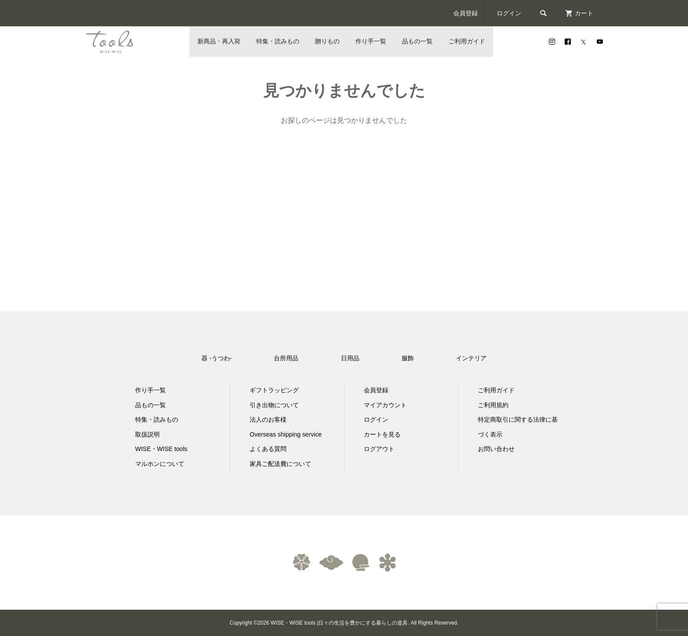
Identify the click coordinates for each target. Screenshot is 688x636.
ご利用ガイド (466, 41)
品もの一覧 (417, 41)
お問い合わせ (496, 448)
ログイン (509, 13)
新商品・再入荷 (218, 41)
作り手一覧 (370, 41)
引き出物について (274, 405)
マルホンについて (159, 463)
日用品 (350, 358)
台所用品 (286, 358)
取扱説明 (147, 434)
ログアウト (379, 448)
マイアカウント (385, 405)
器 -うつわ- (216, 358)
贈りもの (327, 41)
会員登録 (465, 13)
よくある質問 (268, 448)
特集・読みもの (277, 41)
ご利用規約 (493, 405)
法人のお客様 (268, 419)
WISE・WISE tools (161, 448)
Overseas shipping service (286, 434)
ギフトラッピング (274, 390)
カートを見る (382, 434)
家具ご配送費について (280, 463)
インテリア (471, 358)
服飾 (407, 358)
